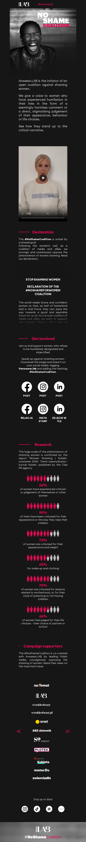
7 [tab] (55, 784)
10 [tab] (45, 787)
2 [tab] (30, 784)
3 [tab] (35, 784)
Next (67, 731)
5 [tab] (45, 784)
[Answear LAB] (24, 5)
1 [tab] (26, 784)
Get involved (45, 4)
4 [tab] (40, 784)
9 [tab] (40, 787)
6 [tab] (50, 784)
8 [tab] (60, 784)
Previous (18, 731)
